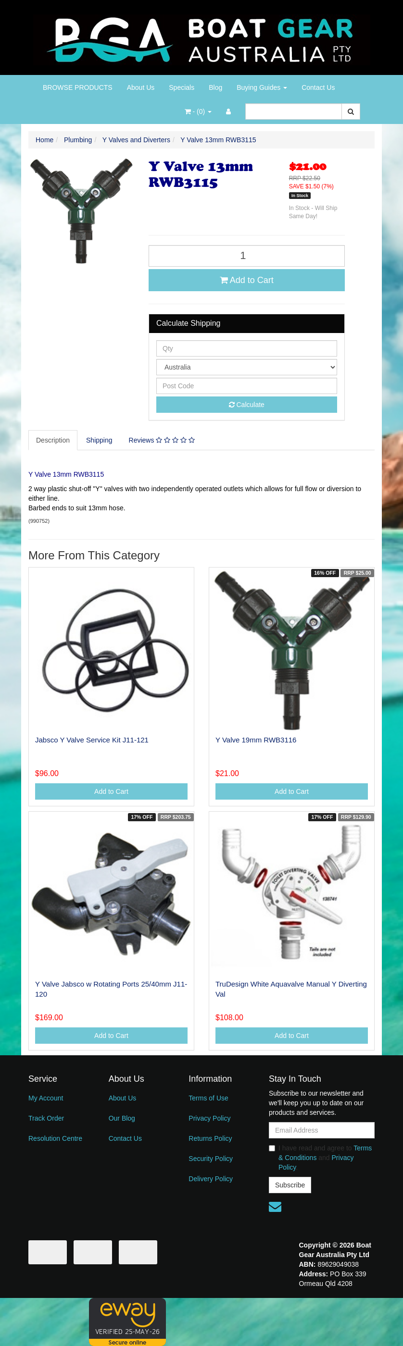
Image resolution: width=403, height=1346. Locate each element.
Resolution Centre (55, 1138)
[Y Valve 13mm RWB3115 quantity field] (247, 256)
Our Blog (122, 1118)
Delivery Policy (211, 1179)
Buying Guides (262, 87)
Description (53, 440)
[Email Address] (322, 1130)
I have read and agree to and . (320, 1157)
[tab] (53, 440)
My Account (45, 1098)
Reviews (162, 440)
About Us (141, 87)
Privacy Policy (209, 1118)
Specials (181, 87)
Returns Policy (210, 1138)
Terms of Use (208, 1098)
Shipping (99, 440)
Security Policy (211, 1158)
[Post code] (246, 386)
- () (198, 111)
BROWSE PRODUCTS (78, 87)
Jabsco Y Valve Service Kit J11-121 (92, 740)
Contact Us (318, 87)
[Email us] (275, 1206)
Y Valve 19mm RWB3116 (255, 740)
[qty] (246, 348)
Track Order (46, 1118)
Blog (215, 87)
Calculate (246, 404)
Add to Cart (247, 280)
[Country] (246, 367)
